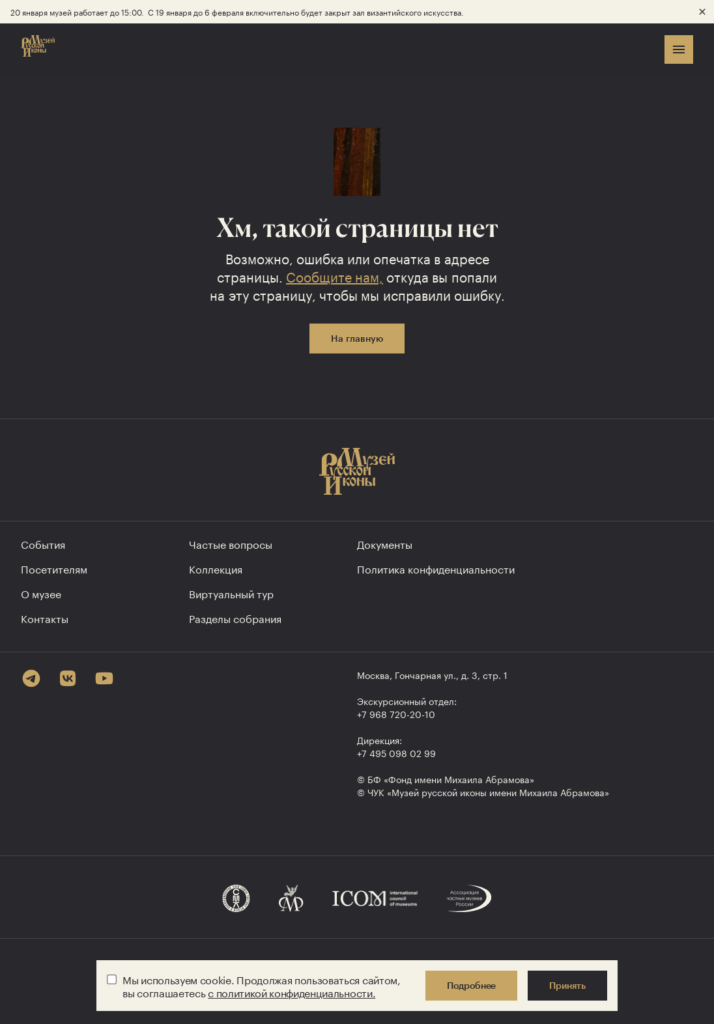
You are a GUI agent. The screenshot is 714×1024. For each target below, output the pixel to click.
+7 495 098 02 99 (396, 752)
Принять (567, 985)
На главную (357, 338)
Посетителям (54, 568)
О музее (41, 593)
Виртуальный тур (231, 593)
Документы (384, 543)
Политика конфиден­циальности (436, 568)
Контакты (44, 617)
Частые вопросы (230, 543)
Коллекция (215, 568)
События (43, 543)
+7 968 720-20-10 (396, 713)
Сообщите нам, (334, 275)
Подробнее (471, 985)
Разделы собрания (235, 617)
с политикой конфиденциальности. (291, 992)
